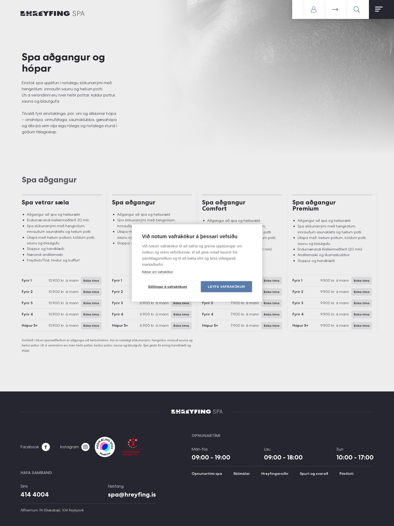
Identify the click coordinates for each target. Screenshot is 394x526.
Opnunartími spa (207, 473)
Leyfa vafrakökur (226, 287)
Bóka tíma (336, 9)
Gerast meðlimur (298, 9)
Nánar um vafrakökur (157, 272)
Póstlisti (347, 473)
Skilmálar (241, 473)
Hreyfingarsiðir (275, 473)
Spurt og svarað (314, 473)
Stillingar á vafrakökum (167, 287)
